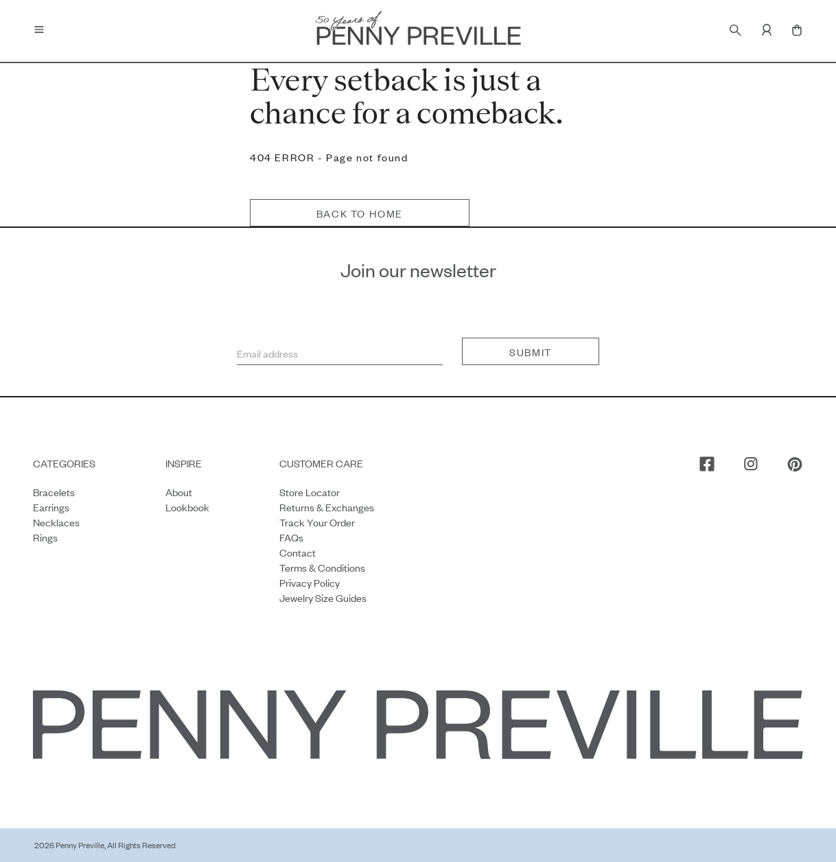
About (178, 492)
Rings (45, 537)
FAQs (291, 537)
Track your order (317, 522)
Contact (297, 552)
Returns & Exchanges (326, 507)
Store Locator (309, 492)
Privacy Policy (309, 582)
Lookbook (187, 507)
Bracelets (54, 492)
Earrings (51, 507)
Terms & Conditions (322, 567)
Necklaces (56, 522)
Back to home (359, 213)
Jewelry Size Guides (323, 597)
